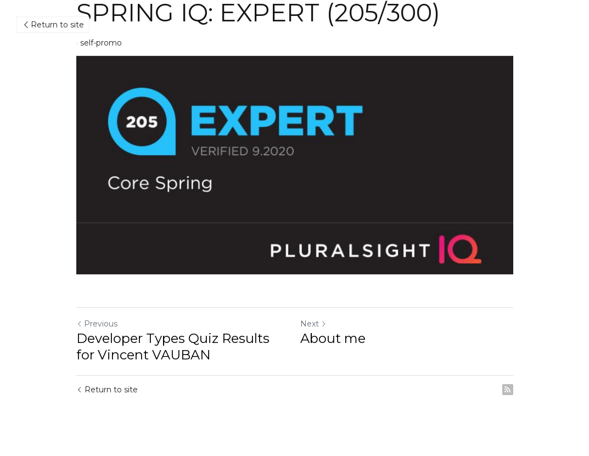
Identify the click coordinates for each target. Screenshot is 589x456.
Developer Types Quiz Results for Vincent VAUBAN (173, 346)
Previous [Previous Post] (96, 324)
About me (333, 338)
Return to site (53, 25)
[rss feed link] (507, 389)
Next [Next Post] (313, 324)
